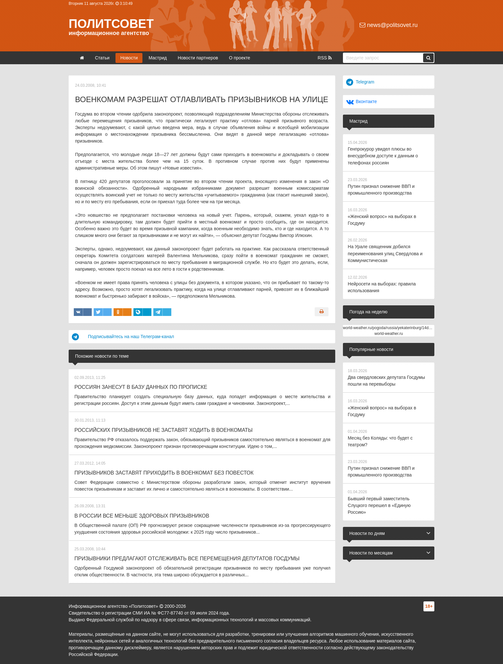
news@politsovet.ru (388, 25)
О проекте (239, 57)
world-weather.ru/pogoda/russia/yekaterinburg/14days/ (389, 327)
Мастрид (158, 57)
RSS (325, 57)
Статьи (102, 57)
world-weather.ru (388, 333)
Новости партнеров (198, 57)
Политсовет (111, 24)
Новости (129, 57)
